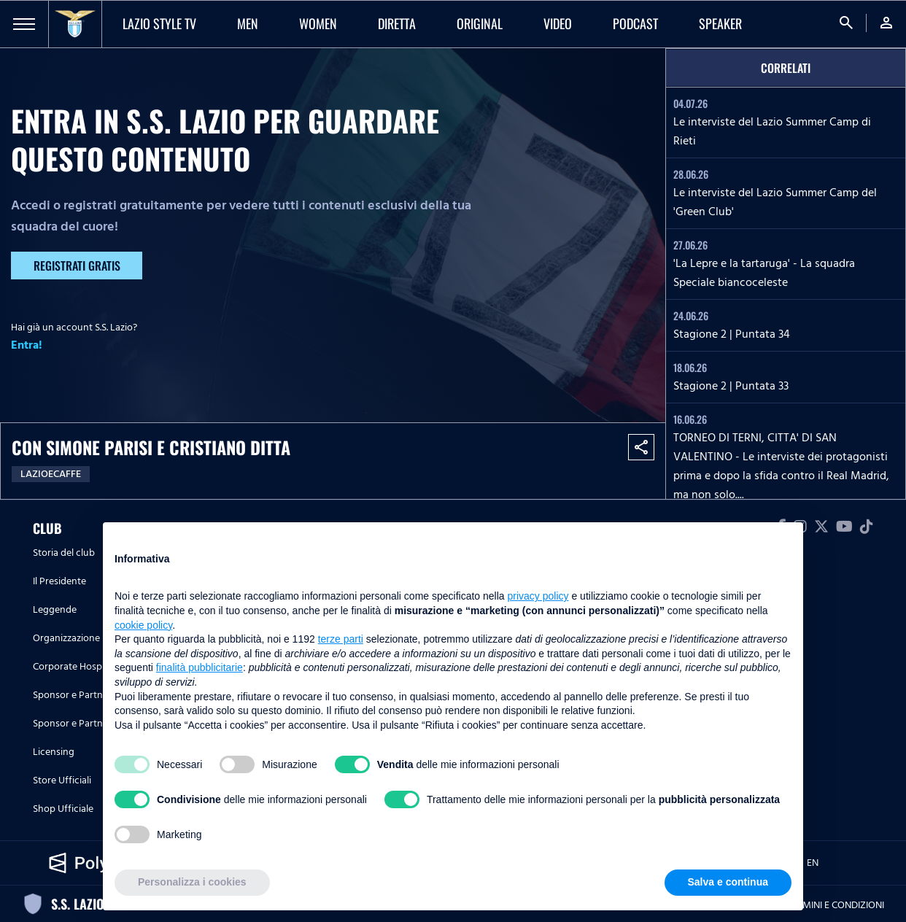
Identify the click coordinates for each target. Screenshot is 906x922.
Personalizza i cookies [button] (192, 882)
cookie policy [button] (143, 625)
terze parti (340, 639)
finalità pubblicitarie (199, 667)
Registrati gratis (77, 265)
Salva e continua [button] (728, 882)
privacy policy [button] (538, 596)
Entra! (26, 345)
